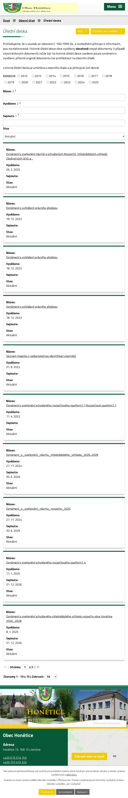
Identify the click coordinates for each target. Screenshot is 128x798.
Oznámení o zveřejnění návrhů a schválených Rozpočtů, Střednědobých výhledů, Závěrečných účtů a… (57, 156)
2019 (11, 82)
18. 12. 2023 (14, 219)
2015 (66, 76)
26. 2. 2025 (13, 169)
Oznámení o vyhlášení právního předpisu (32, 208)
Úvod (6, 20)
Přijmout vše (47, 792)
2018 (108, 76)
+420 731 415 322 (15, 762)
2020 (25, 82)
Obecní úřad (27, 20)
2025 (95, 82)
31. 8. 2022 (13, 367)
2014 (52, 76)
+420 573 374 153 (15, 757)
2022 (53, 82)
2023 (67, 82)
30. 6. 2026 (13, 476)
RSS (83, 31)
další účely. (71, 775)
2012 (24, 76)
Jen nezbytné (65, 792)
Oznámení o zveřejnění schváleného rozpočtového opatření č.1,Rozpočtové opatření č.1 (61, 405)
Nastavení (82, 792)
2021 (39, 82)
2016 (80, 76)
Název (8, 91)
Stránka (15, 667)
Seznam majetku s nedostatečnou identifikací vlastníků (41, 356)
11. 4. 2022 (13, 416)
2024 (81, 82)
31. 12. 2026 (14, 584)
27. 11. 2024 (14, 466)
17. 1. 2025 (13, 573)
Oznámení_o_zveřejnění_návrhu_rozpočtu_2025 (38, 508)
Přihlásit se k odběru (107, 31)
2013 (38, 76)
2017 (94, 76)
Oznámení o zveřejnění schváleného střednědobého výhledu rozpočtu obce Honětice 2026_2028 (59, 618)
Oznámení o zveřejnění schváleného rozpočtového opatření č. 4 (46, 562)
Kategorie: (9, 75)
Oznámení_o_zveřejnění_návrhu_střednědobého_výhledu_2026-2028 (52, 455)
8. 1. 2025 (12, 632)
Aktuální (11, 187)
